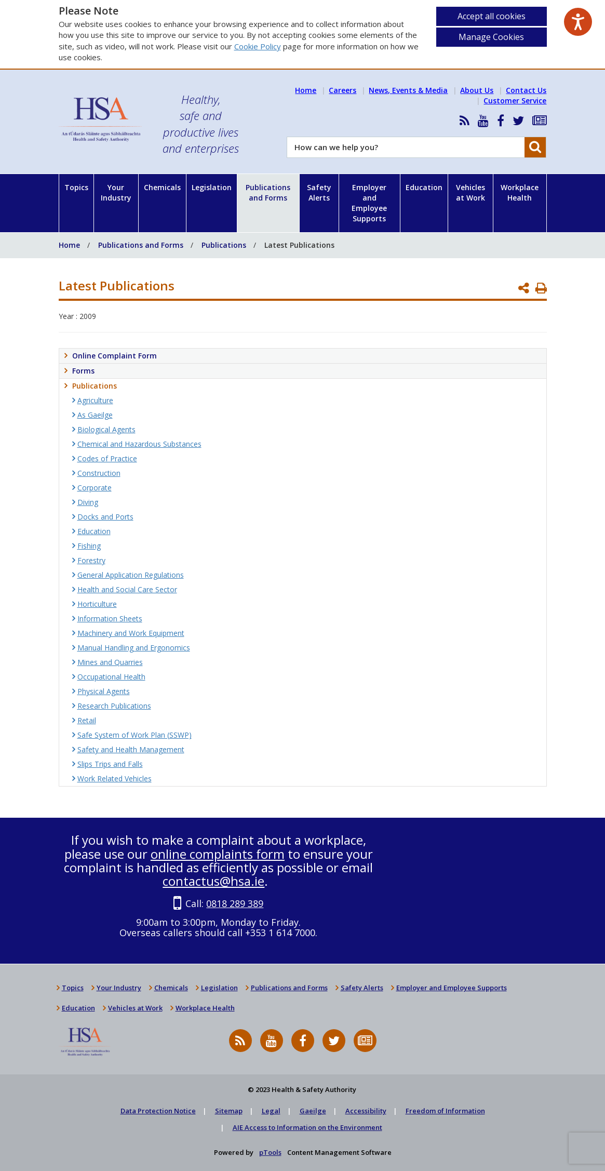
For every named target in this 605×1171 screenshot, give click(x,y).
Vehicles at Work (470, 192)
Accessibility (365, 1110)
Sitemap (229, 1110)
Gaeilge (313, 1110)
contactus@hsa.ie (213, 880)
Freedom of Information (445, 1110)
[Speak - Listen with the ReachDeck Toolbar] (578, 22)
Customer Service (514, 100)
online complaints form (218, 853)
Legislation (212, 187)
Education (424, 187)
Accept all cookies (492, 16)
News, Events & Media (408, 90)
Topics (76, 187)
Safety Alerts (319, 192)
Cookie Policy (257, 46)
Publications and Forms (268, 192)
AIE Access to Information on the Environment (307, 1127)
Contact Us (526, 90)
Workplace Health (520, 192)
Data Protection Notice (158, 1110)
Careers (342, 90)
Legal (271, 1110)
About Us (476, 90)
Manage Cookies (491, 37)
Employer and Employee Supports (369, 202)
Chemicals (162, 187)
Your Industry (116, 192)
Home (305, 90)
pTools (270, 1152)
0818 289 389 (234, 903)
